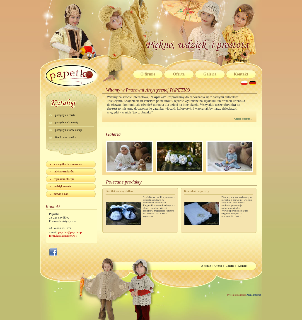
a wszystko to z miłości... (68, 164)
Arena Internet (253, 294)
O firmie (147, 74)
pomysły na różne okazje (68, 130)
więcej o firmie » (243, 118)
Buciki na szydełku (65, 137)
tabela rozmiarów (64, 171)
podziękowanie (62, 186)
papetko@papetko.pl (70, 232)
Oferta (179, 74)
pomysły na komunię (66, 122)
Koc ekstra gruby (196, 191)
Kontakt (241, 74)
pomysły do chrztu (65, 115)
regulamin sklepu (64, 179)
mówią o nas (61, 193)
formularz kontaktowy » (63, 235)
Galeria (210, 74)
